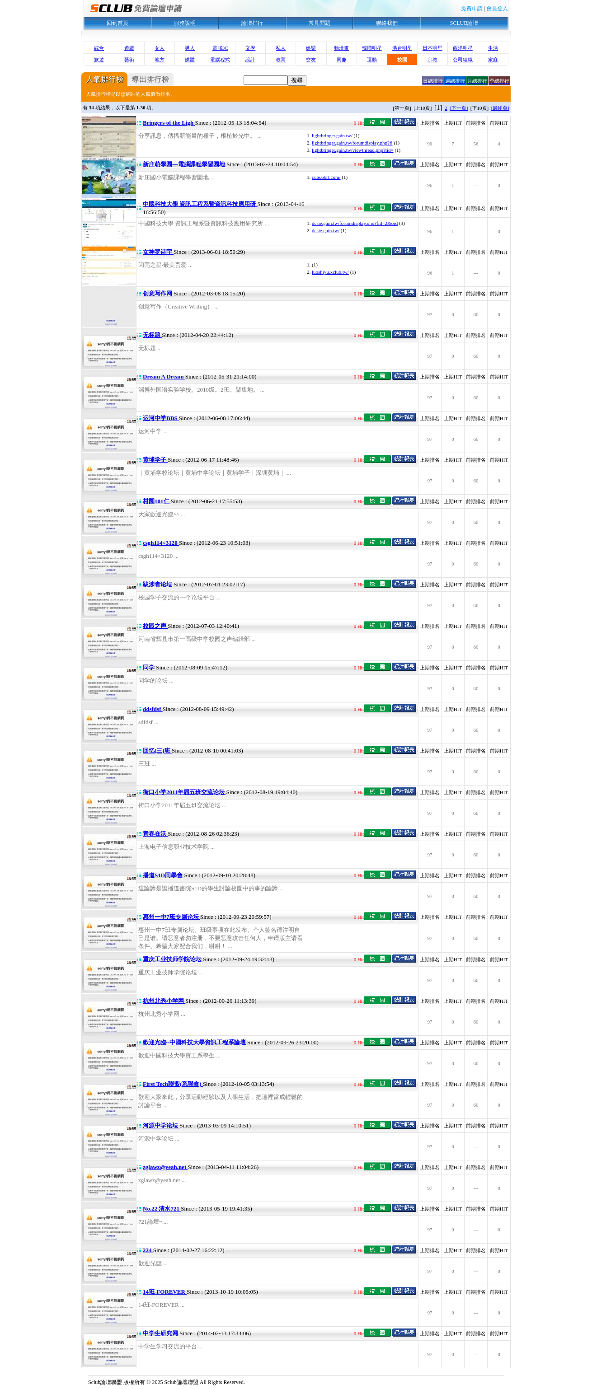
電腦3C (220, 48)
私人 (281, 48)
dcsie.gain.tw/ (325, 230)
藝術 (129, 59)
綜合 (99, 48)
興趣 (342, 59)
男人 (190, 48)
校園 (402, 59)
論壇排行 (252, 23)
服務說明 (185, 23)
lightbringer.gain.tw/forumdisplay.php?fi (352, 142)
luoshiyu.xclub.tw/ (330, 272)
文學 (250, 48)
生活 (493, 48)
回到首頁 (117, 23)
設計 (250, 59)
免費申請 (472, 8)
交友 (311, 59)
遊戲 (129, 48)
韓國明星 (372, 48)
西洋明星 (463, 48)
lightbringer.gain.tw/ (332, 135)
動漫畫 (341, 48)
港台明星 (402, 48)
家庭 (493, 59)
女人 (159, 48)
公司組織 (463, 59)
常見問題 (319, 23)
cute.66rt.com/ (326, 177)
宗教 (432, 59)
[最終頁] (500, 108)
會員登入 (497, 8)
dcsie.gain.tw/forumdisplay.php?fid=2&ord (355, 223)
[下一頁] (459, 108)
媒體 (190, 59)
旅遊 (99, 59)
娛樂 (311, 48)
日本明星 (432, 48)
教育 (281, 59)
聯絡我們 (387, 23)
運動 (372, 59)
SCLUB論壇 (464, 23)
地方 (159, 59)
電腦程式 (220, 59)
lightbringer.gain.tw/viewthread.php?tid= (353, 150)
